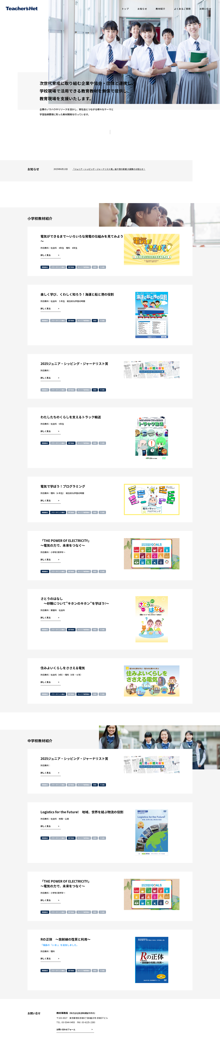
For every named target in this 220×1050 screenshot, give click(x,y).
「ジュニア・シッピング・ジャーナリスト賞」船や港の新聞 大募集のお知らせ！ (108, 169)
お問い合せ (205, 8)
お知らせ (142, 8)
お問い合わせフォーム (65, 1029)
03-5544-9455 (68, 1022)
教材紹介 (160, 8)
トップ (125, 8)
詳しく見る (46, 255)
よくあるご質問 (182, 8)
